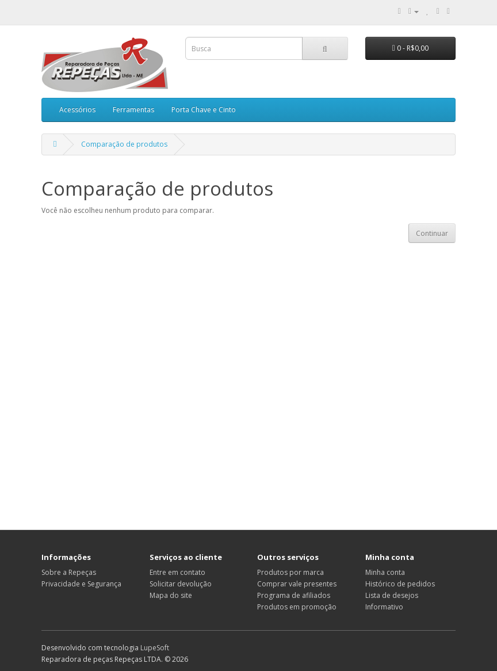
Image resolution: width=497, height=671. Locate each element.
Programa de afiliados (293, 595)
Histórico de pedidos (400, 584)
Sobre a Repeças (68, 572)
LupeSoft (154, 648)
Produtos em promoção (297, 607)
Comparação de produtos (124, 144)
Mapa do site (171, 595)
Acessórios (77, 110)
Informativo (384, 607)
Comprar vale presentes (297, 584)
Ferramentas (133, 110)
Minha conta (385, 572)
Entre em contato (177, 572)
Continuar (432, 233)
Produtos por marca (290, 572)
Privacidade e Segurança (81, 584)
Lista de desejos (391, 595)
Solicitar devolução (181, 584)
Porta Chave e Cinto (203, 110)
